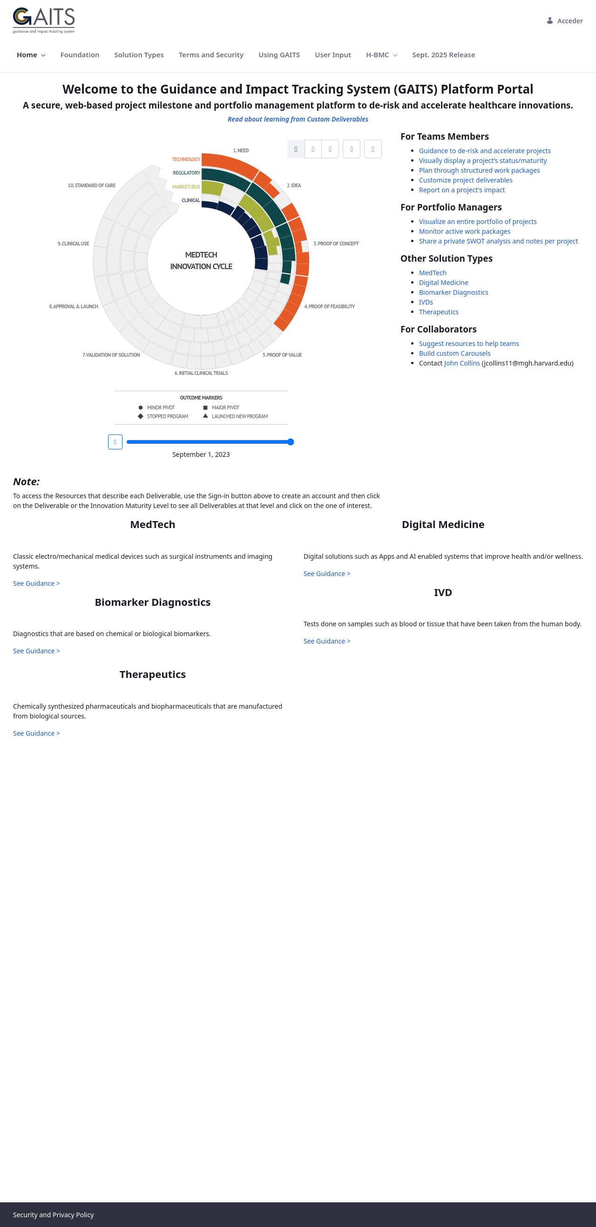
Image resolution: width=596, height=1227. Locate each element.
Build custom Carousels (455, 353)
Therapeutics (439, 311)
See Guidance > (36, 730)
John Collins (462, 363)
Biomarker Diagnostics (453, 292)
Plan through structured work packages (479, 170)
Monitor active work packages (464, 231)
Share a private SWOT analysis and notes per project (498, 241)
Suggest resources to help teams (469, 343)
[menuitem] (31, 55)
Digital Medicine (443, 282)
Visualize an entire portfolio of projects (478, 221)
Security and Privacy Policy (53, 1214)
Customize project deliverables (466, 180)
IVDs (426, 302)
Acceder (564, 20)
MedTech (433, 272)
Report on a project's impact (462, 189)
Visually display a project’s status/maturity (483, 160)
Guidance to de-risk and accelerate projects (485, 150)
